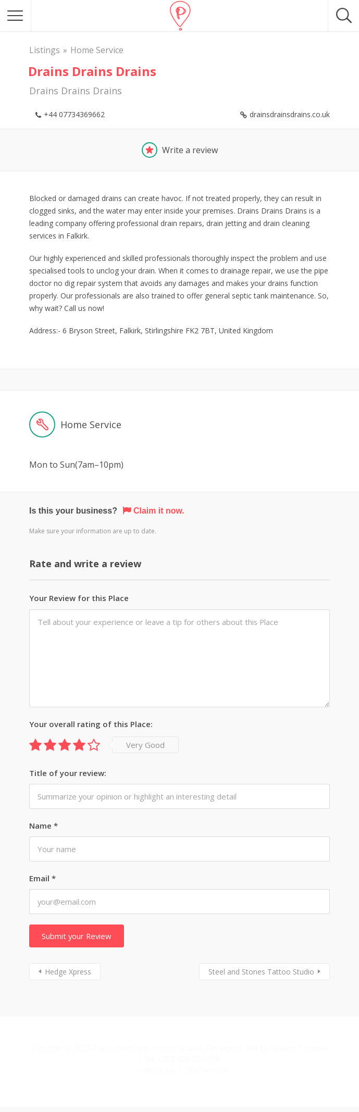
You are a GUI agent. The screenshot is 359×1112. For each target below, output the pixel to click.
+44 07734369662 (74, 114)
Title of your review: (67, 773)
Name (43, 825)
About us (159, 1070)
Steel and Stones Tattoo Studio (261, 972)
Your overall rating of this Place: (91, 724)
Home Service (96, 50)
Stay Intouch (207, 1070)
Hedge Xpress (68, 972)
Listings (44, 50)
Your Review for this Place (79, 598)
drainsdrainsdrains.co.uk (290, 114)
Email (42, 878)
